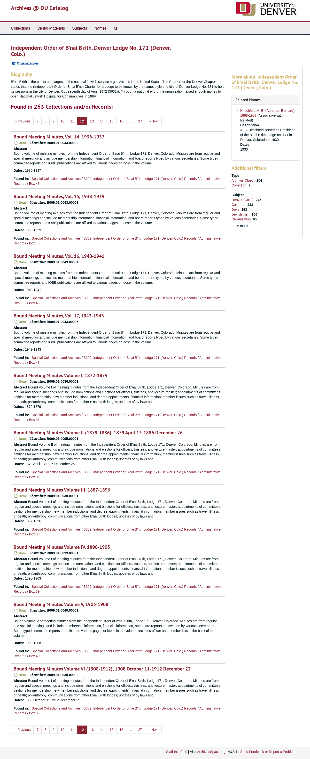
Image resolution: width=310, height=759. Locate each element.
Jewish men (241, 214)
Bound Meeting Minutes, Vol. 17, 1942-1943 (59, 316)
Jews (236, 209)
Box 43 (34, 184)
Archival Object (243, 180)
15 (112, 121)
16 (121, 121)
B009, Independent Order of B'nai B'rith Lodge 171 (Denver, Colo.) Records (140, 179)
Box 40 (34, 656)
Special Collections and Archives (56, 179)
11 (72, 121)
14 (102, 121)
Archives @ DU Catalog (39, 8)
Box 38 (34, 534)
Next (153, 121)
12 (82, 121)
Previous (22, 121)
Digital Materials (51, 28)
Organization (242, 219)
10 (62, 121)
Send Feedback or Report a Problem (267, 752)
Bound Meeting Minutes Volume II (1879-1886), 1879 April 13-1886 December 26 (98, 432)
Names (100, 28)
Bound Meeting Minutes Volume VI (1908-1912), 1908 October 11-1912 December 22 (102, 669)
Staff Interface (176, 752)
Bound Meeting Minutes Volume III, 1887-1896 (62, 490)
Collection (239, 185)
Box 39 (34, 591)
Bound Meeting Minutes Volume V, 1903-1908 (61, 604)
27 (140, 121)
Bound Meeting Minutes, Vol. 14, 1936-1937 (59, 137)
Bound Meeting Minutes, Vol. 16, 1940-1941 (59, 256)
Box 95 (34, 477)
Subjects (79, 28)
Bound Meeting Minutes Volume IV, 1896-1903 (62, 547)
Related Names (248, 99)
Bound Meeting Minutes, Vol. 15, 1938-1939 (59, 196)
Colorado (239, 205)
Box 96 (34, 713)
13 (92, 121)
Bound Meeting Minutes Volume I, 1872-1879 (61, 375)
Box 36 (34, 420)
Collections (20, 28)
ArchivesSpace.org (211, 752)
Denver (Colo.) (243, 200)
